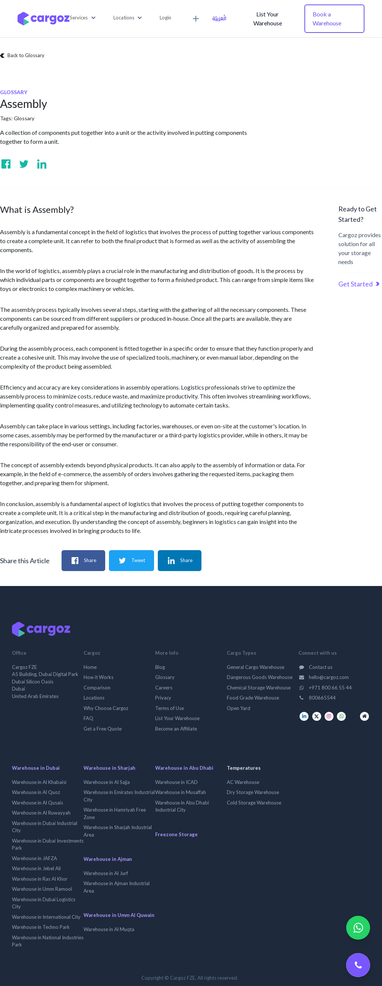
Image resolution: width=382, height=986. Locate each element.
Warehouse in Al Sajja (107, 782)
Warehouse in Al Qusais (37, 803)
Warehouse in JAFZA (34, 858)
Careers (163, 688)
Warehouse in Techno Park (41, 927)
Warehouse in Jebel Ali (36, 868)
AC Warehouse (243, 782)
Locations (94, 698)
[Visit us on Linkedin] (42, 164)
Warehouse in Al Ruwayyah (41, 813)
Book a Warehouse (327, 18)
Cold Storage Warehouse (254, 803)
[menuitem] (194, 18)
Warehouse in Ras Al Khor (40, 879)
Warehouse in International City (46, 917)
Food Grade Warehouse (253, 698)
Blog (160, 667)
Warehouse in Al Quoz (36, 792)
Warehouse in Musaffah (180, 792)
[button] (82, 18)
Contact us (315, 667)
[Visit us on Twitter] (24, 164)
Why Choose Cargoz (106, 708)
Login (165, 18)
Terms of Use (169, 708)
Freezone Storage (176, 834)
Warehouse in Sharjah (109, 768)
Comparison (97, 688)
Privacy (163, 698)
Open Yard (238, 708)
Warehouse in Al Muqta (109, 929)
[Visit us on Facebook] (6, 164)
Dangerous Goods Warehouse (259, 677)
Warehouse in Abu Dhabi (184, 768)
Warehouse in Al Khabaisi (39, 782)
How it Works (98, 677)
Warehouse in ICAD (176, 782)
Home (90, 667)
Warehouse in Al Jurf (106, 873)
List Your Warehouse (267, 18)
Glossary (24, 118)
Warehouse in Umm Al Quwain (119, 915)
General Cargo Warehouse (255, 667)
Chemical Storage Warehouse (259, 688)
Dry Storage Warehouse (253, 792)
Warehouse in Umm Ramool (42, 889)
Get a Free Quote (103, 729)
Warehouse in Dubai (36, 768)
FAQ (88, 718)
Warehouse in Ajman (108, 859)
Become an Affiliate (176, 729)
